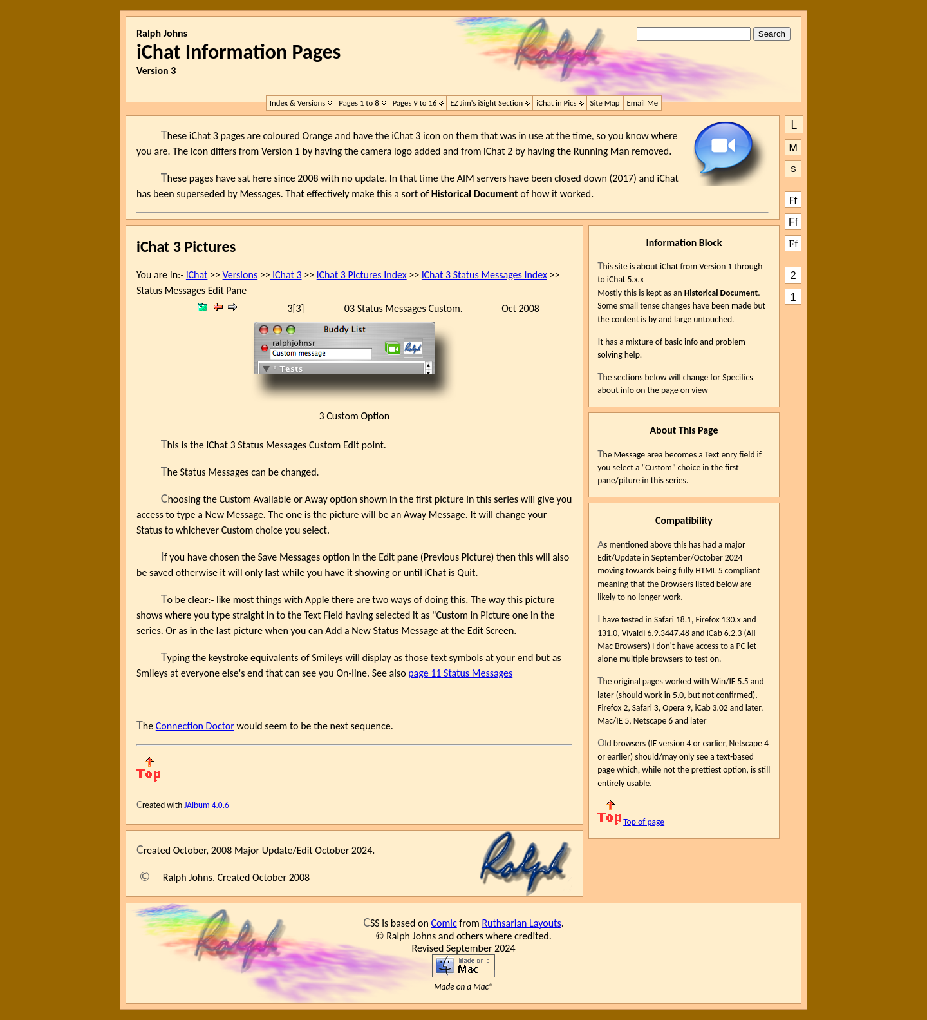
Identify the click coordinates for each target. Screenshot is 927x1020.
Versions (240, 275)
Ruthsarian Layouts (521, 923)
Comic (444, 923)
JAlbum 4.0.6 (206, 805)
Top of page (630, 821)
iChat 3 (286, 275)
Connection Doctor (195, 726)
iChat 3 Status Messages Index (484, 275)
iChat (196, 275)
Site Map (605, 103)
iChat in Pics (556, 103)
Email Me (643, 103)
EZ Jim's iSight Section (486, 103)
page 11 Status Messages (460, 673)
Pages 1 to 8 (359, 103)
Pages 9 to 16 (415, 103)
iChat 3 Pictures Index (362, 275)
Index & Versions (298, 103)
